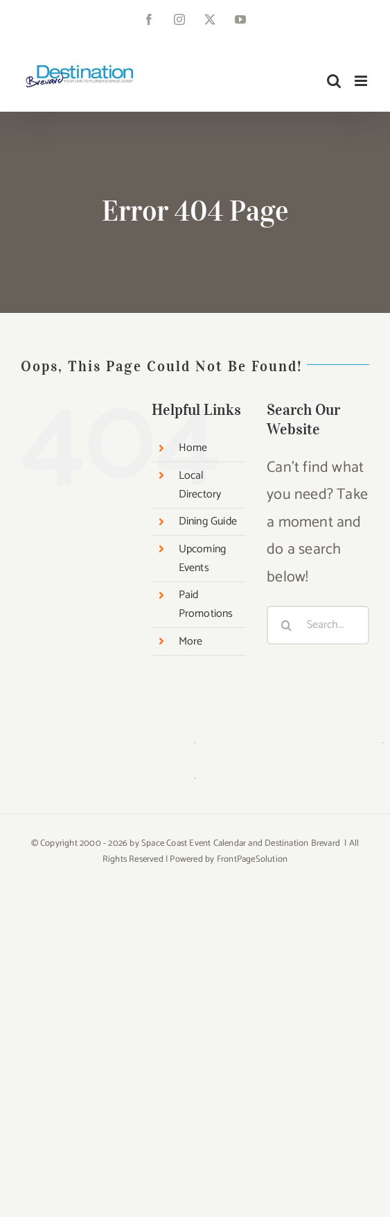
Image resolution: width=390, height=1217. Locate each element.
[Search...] (318, 625)
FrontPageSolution (252, 859)
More (191, 641)
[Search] (286, 625)
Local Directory (200, 485)
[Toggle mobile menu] (362, 81)
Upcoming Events (203, 558)
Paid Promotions (206, 604)
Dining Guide (208, 521)
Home (193, 448)
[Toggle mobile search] (334, 81)
